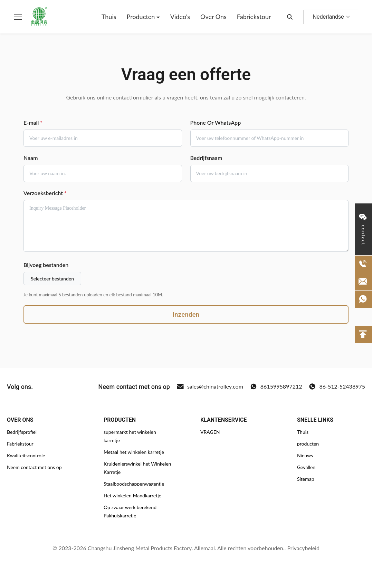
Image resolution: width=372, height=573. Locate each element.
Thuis (109, 16)
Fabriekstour (254, 16)
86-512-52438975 (337, 386)
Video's (180, 16)
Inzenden (186, 314)
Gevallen (306, 467)
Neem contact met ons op (34, 467)
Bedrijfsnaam (206, 157)
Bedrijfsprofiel (22, 432)
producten (308, 444)
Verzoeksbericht (45, 193)
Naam (30, 157)
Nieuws (305, 455)
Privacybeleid (303, 548)
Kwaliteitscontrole (26, 455)
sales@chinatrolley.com (210, 386)
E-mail (32, 122)
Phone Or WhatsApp (215, 122)
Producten (141, 16)
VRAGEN (210, 432)
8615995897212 (276, 386)
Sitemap (305, 479)
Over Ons (213, 16)
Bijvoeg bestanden (45, 264)
